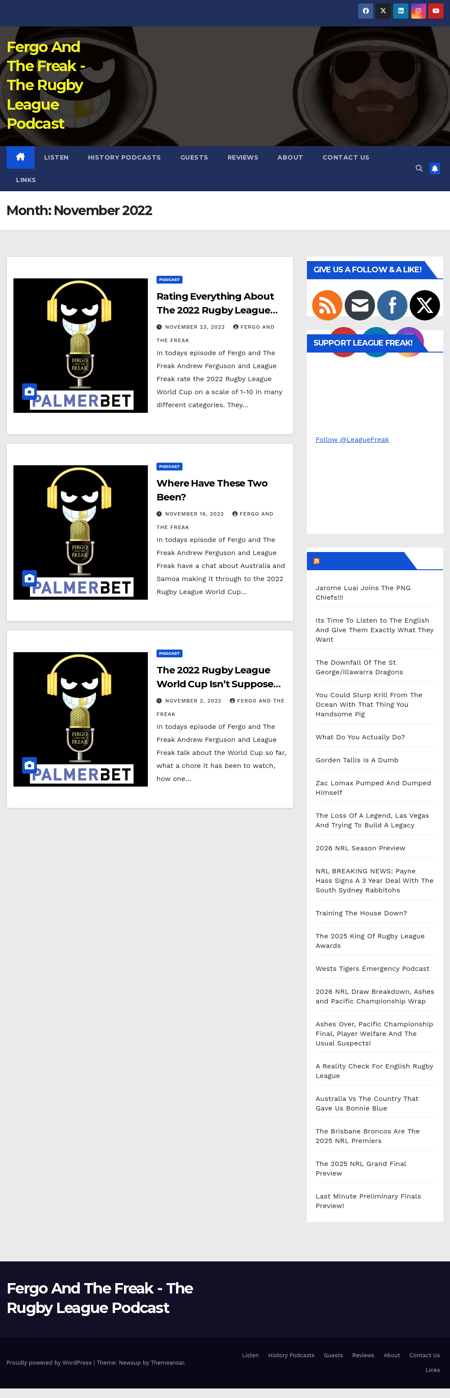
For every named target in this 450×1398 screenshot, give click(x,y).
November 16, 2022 (195, 514)
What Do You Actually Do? (360, 737)
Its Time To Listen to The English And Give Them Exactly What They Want (375, 629)
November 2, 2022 (194, 701)
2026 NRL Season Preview (360, 848)
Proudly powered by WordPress (50, 1362)
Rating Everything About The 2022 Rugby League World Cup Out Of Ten (215, 310)
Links (26, 180)
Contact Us (346, 157)
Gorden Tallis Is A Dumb (357, 760)
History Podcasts (124, 157)
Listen (56, 157)
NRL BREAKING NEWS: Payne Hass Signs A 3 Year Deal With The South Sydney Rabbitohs (375, 880)
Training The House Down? (361, 913)
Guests (194, 157)
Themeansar (167, 1362)
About (290, 157)
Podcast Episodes (361, 560)
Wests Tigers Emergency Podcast (373, 968)
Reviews (243, 157)
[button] (419, 168)
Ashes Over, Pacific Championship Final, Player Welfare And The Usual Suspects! (374, 1033)
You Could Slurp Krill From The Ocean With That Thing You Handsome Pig (369, 704)
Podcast (169, 279)
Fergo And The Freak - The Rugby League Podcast (46, 85)
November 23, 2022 (196, 327)
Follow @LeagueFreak (352, 439)
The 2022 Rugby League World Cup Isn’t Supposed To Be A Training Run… (218, 684)
